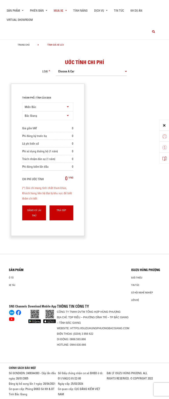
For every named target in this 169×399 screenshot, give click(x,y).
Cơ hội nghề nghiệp (142, 292)
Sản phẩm (16, 270)
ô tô (11, 277)
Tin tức (119, 10)
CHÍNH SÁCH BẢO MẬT (22, 368)
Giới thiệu (136, 277)
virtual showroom (20, 20)
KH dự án (136, 10)
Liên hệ (135, 300)
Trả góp (61, 210)
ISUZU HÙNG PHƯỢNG (145, 270)
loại (45, 71)
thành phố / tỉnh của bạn (36, 97)
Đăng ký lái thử (34, 212)
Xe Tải (12, 285)
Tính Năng (80, 10)
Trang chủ (24, 44)
